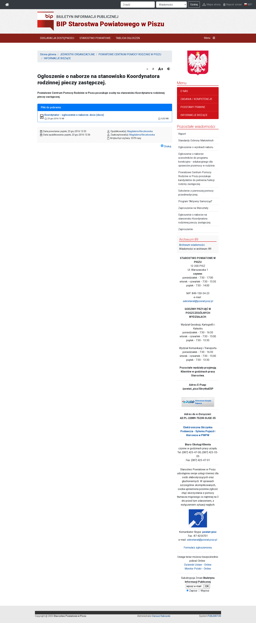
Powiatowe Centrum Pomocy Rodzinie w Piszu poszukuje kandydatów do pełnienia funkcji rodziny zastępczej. (196, 178)
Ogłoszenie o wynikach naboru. (196, 147)
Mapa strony (211, 4)
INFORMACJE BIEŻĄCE (57, 58)
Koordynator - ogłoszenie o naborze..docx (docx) (74, 114)
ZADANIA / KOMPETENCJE (196, 99)
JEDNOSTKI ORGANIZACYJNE (77, 54)
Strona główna (48, 54)
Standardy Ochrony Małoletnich (196, 140)
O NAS (184, 91)
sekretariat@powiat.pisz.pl (198, 301)
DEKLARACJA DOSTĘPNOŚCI (57, 38)
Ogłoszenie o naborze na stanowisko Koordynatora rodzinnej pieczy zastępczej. (194, 218)
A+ (160, 69)
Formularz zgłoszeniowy (198, 547)
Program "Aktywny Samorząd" (195, 201)
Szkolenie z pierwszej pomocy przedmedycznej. (196, 192)
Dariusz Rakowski (161, 616)
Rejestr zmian (232, 4)
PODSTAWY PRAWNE (192, 107)
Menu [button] (210, 38)
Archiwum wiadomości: (192, 244)
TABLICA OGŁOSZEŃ (128, 38)
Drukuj (166, 146)
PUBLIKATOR (214, 616)
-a (147, 68)
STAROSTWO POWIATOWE (95, 38)
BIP (248, 4)
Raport (182, 133)
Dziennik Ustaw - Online (197, 564)
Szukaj (194, 4)
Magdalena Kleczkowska (140, 131)
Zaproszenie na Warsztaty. (193, 208)
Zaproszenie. (185, 229)
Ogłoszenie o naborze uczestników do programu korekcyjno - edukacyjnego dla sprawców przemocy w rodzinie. (196, 159)
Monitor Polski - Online (198, 568)
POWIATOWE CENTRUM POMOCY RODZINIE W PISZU (129, 54)
